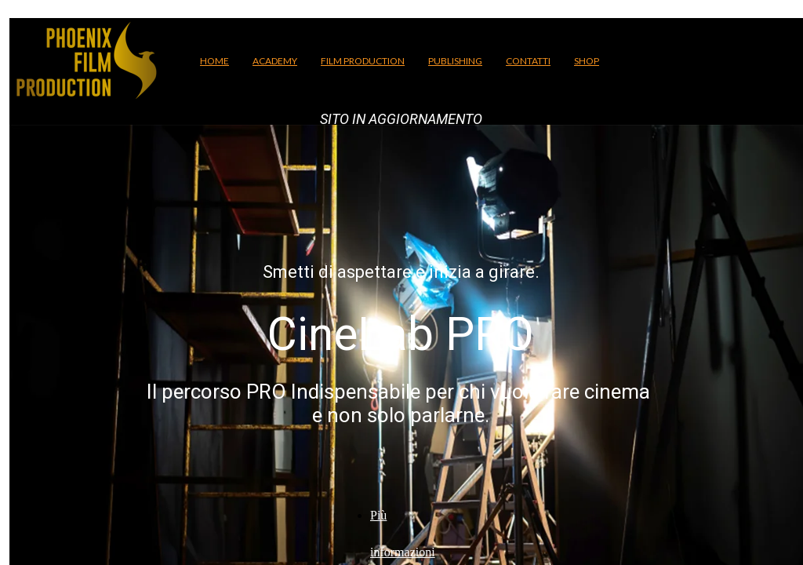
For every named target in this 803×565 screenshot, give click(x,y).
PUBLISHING (455, 61)
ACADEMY (275, 61)
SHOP (586, 61)
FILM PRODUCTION (363, 61)
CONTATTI (528, 61)
